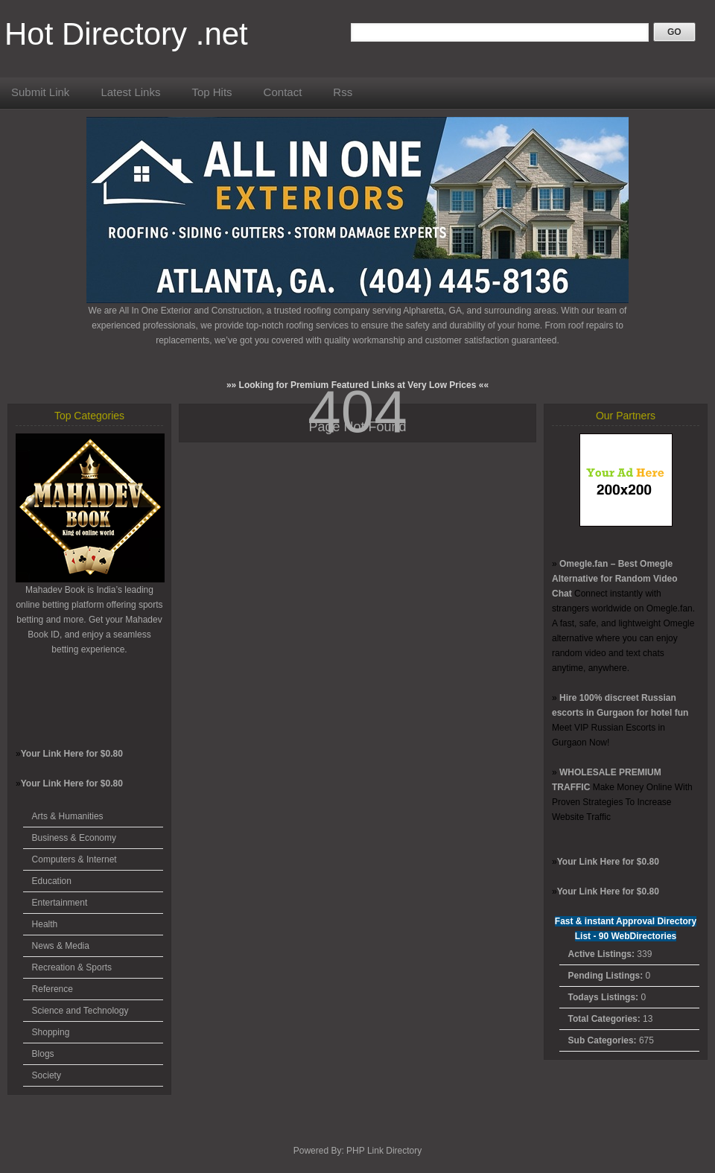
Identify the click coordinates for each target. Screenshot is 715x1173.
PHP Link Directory (384, 1150)
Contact (283, 92)
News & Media (60, 946)
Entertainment (60, 902)
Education (52, 881)
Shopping (51, 1032)
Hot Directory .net (126, 33)
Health (45, 924)
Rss (342, 92)
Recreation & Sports (72, 967)
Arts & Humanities (68, 816)
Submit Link (40, 92)
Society (46, 1075)
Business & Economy (74, 838)
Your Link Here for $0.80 (72, 753)
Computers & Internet (74, 859)
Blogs (43, 1054)
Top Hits (211, 92)
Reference (52, 989)
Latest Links (130, 92)
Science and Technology (80, 1010)
